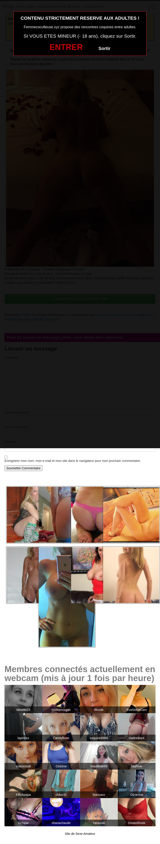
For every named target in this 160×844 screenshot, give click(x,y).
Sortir (104, 48)
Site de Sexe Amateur (80, 833)
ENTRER (66, 47)
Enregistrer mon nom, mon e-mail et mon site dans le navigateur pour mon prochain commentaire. (72, 461)
